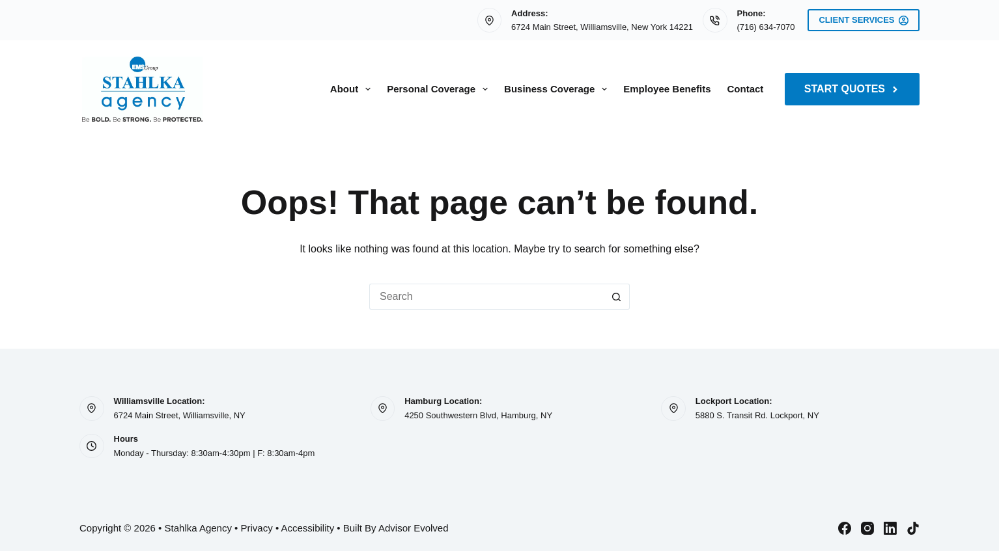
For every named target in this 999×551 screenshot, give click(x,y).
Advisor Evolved (413, 527)
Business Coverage (558, 89)
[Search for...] (486, 297)
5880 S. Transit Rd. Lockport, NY (757, 415)
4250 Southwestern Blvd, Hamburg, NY (478, 415)
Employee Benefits (667, 88)
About (353, 89)
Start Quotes (852, 88)
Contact (745, 88)
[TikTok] (913, 528)
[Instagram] (867, 528)
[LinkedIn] (890, 528)
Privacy (257, 527)
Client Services (863, 20)
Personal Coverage (440, 89)
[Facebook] (844, 528)
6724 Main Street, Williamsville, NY (180, 415)
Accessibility (307, 527)
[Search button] (617, 297)
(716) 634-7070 (766, 27)
